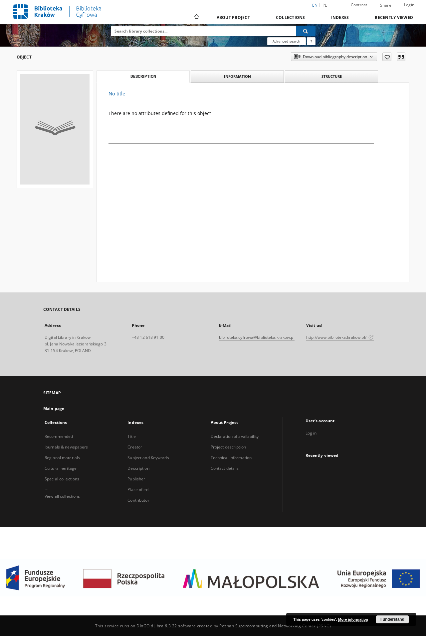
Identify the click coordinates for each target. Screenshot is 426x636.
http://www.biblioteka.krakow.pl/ (340, 337)
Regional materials (62, 457)
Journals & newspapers (66, 447)
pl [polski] (324, 5)
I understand (392, 619)
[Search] (306, 31)
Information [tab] (237, 76)
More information (353, 619)
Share (385, 5)
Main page (53, 408)
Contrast (359, 5)
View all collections (62, 496)
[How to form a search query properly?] (311, 41)
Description (138, 468)
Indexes (340, 17)
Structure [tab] (331, 76)
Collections (290, 17)
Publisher (136, 479)
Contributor (138, 500)
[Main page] (196, 17)
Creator (134, 447)
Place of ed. (138, 489)
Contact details (225, 468)
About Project (233, 17)
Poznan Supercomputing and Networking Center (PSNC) (275, 626)
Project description (228, 447)
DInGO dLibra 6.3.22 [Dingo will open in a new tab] (156, 626)
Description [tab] (143, 76)
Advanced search (286, 41)
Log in (311, 433)
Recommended (59, 436)
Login (409, 5)
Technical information (231, 457)
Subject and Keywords (148, 457)
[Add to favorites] (386, 57)
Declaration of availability (235, 436)
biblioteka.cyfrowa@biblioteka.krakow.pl (257, 337)
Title (131, 436)
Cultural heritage (61, 468)
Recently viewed (394, 17)
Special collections (62, 479)
